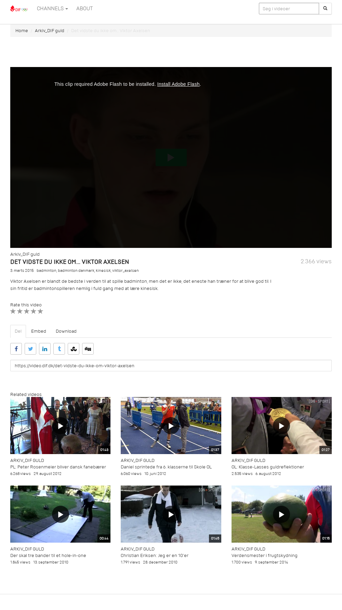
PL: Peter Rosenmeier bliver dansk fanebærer (58, 467)
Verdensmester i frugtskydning (265, 555)
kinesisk (103, 271)
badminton (46, 271)
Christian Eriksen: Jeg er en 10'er (154, 555)
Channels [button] (52, 8)
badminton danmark (76, 271)
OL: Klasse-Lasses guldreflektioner (268, 467)
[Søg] (325, 8)
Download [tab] (66, 331)
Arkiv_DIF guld (49, 30)
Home (21, 30)
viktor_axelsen (125, 271)
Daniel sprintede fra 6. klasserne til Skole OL (166, 467)
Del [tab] (18, 331)
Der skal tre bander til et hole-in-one (48, 555)
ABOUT (84, 8)
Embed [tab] (38, 331)
